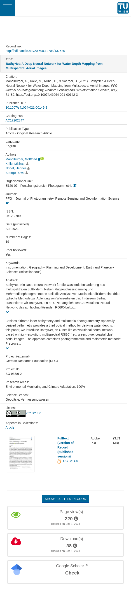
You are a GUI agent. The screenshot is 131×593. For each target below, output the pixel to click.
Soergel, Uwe (15, 173)
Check (72, 572)
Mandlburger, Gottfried (21, 159)
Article (10, 427)
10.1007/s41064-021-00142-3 (26, 107)
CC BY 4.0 (23, 413)
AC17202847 (15, 120)
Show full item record (65, 499)
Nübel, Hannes (16, 168)
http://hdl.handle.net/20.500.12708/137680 (35, 51)
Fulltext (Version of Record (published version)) (65, 447)
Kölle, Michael (15, 164)
